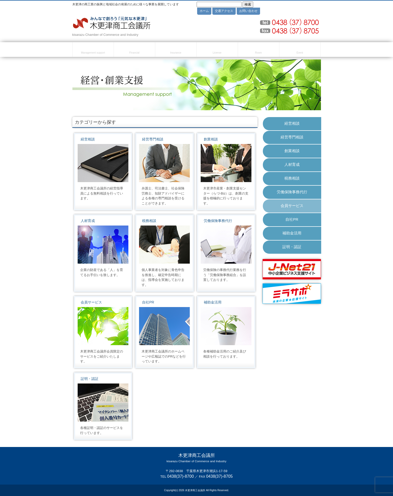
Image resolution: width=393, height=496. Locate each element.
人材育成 (88, 221)
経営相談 (88, 139)
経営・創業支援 (93, 50)
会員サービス (91, 302)
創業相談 (211, 139)
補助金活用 (212, 302)
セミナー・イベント (299, 50)
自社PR (148, 302)
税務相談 (149, 221)
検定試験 (217, 50)
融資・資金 (134, 50)
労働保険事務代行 (218, 221)
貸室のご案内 (258, 50)
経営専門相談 (152, 139)
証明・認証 (89, 379)
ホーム (204, 11)
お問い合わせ (248, 11)
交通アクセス (224, 11)
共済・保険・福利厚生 (175, 50)
